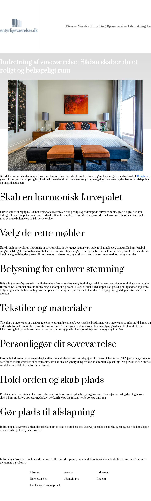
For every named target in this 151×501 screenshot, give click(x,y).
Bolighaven (143, 176)
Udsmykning (137, 27)
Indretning (98, 27)
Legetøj (101, 479)
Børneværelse (117, 27)
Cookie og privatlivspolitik (45, 485)
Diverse (71, 27)
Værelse (83, 27)
